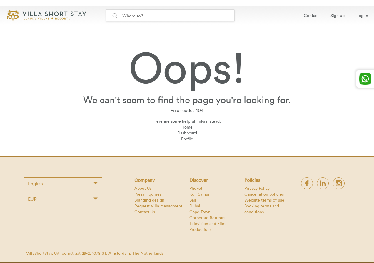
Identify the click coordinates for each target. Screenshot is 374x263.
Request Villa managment (158, 206)
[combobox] (63, 183)
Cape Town (200, 211)
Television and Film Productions (207, 226)
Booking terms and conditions (261, 208)
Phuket (195, 188)
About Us (142, 188)
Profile (187, 139)
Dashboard (187, 133)
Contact (311, 15)
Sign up (337, 15)
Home (187, 127)
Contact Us (144, 211)
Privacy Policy (257, 188)
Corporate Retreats (207, 217)
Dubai (194, 206)
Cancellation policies (264, 194)
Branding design (149, 200)
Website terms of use (264, 200)
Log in (362, 15)
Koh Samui (199, 194)
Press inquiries (147, 194)
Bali (192, 200)
